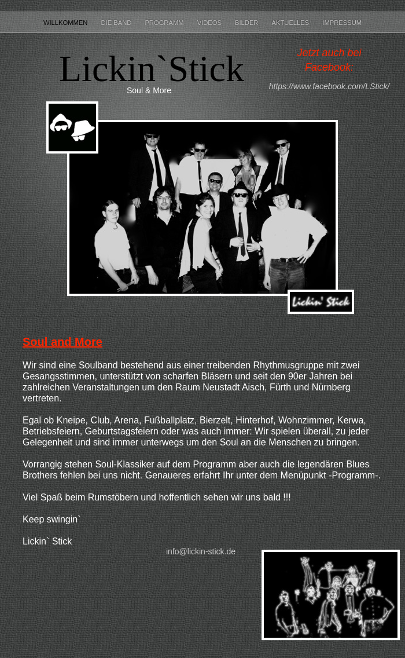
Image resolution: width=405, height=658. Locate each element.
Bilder (247, 22)
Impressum (342, 22)
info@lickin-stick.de (200, 551)
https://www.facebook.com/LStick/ (329, 86)
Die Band (117, 22)
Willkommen (66, 22)
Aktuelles (291, 22)
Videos (210, 22)
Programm (165, 22)
